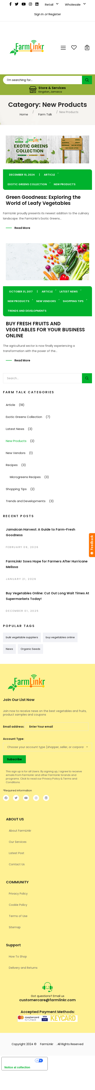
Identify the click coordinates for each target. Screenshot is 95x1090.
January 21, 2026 (21, 579)
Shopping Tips (73, 301)
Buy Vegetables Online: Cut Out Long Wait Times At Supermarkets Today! (47, 596)
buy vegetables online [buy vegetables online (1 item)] (60, 637)
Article (49, 175)
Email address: (45, 726)
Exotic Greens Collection (27, 184)
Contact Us (17, 864)
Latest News (69, 291)
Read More (22, 228)
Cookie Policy (18, 905)
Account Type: (13, 739)
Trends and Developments (27, 311)
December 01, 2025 (22, 611)
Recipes (12, 465)
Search (87, 378)
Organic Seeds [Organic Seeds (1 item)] (30, 649)
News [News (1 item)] (9, 649)
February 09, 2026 (22, 547)
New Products (65, 184)
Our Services (17, 842)
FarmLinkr (46, 1044)
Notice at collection (17, 1067)
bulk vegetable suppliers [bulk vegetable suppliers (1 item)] (22, 637)
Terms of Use (18, 916)
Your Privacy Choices (18, 1061)
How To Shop (18, 957)
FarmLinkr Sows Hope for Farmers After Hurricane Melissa (47, 564)
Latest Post (16, 853)
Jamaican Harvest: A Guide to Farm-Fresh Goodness (40, 532)
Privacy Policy (18, 894)
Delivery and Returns (23, 968)
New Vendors (46, 301)
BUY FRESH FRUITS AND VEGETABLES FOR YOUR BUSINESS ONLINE (45, 329)
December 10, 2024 (22, 175)
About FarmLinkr (20, 831)
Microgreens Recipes (25, 477)
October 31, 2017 (21, 291)
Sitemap (15, 927)
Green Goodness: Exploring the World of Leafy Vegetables (43, 200)
